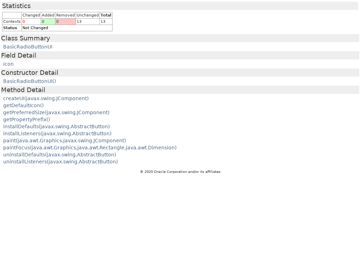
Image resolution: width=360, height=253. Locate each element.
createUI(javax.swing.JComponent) (46, 98)
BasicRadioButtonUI (27, 47)
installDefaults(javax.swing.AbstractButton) (56, 126)
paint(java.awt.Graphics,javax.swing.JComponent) (64, 140)
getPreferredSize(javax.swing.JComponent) (56, 112)
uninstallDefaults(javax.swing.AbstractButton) (59, 154)
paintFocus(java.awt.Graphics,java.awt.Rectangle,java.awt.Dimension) (89, 147)
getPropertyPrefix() (26, 119)
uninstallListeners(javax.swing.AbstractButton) (60, 161)
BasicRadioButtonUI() (29, 81)
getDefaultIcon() (23, 105)
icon (8, 64)
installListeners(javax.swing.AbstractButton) (57, 133)
